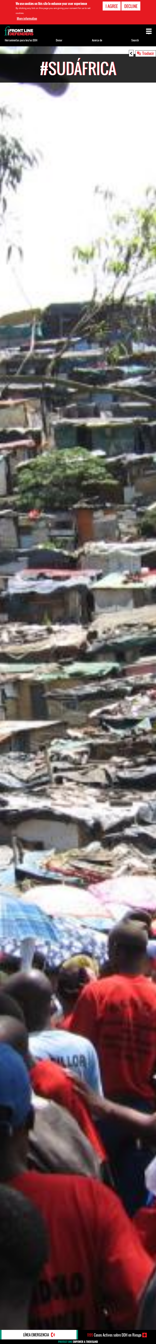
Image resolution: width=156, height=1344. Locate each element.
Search (135, 40)
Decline (130, 6)
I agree (112, 6)
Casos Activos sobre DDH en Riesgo (114, 1335)
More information (27, 18)
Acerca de (97, 40)
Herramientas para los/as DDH (21, 40)
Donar (59, 40)
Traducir (148, 53)
